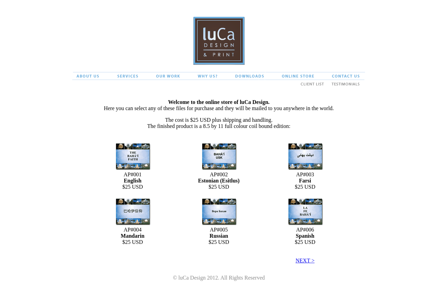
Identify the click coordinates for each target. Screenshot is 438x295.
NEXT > (305, 260)
